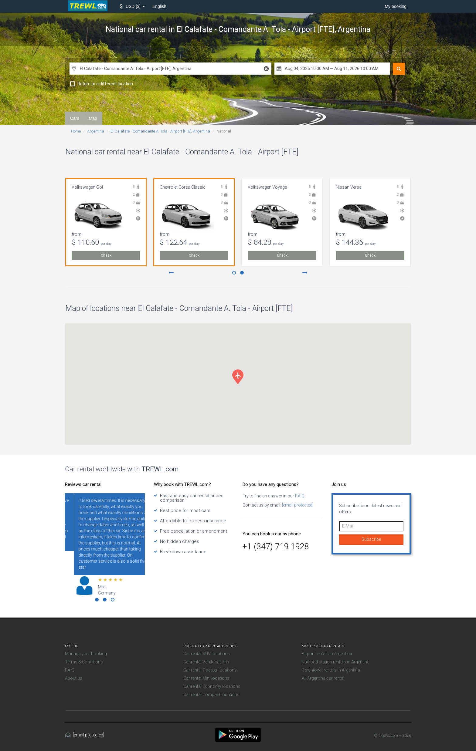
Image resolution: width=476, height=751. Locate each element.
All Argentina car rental (323, 678)
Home (76, 131)
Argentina (95, 131)
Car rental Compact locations (211, 694)
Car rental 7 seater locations (210, 670)
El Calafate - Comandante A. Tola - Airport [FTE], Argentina (160, 131)
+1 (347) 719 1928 (276, 546)
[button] (132, 6)
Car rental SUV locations (206, 653)
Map (93, 118)
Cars (74, 118)
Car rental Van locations (206, 661)
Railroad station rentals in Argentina (335, 661)
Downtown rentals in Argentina (331, 670)
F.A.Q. (299, 495)
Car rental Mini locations (206, 678)
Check (106, 255)
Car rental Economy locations (211, 686)
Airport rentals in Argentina (327, 653)
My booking (395, 6)
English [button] (159, 6)
